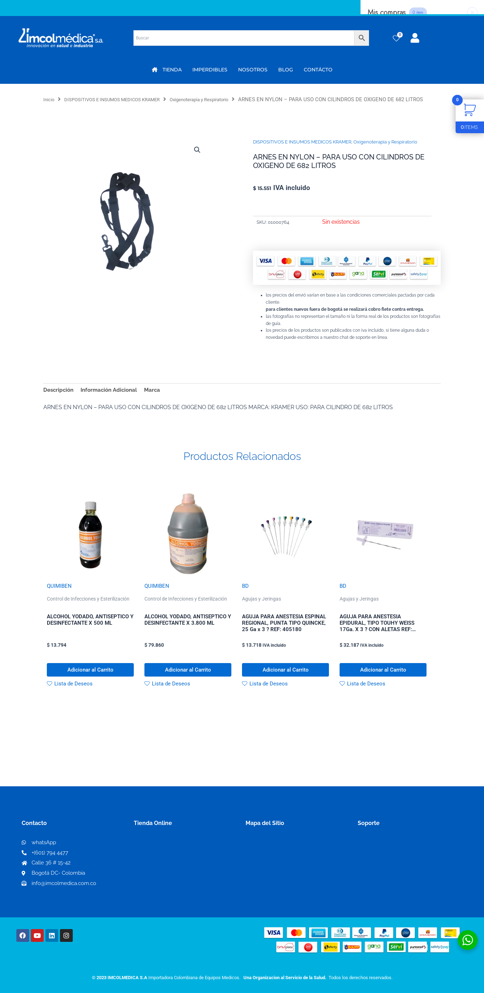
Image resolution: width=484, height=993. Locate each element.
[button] (196, 158)
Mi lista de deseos (160, 871)
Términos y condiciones (389, 859)
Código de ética (379, 871)
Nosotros (258, 859)
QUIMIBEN (60, 596)
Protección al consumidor (392, 893)
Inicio (49, 99)
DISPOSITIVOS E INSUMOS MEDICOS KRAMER (121, 99)
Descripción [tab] (59, 399)
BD (245, 596)
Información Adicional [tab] (113, 399)
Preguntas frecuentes (386, 882)
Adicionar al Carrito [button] (90, 683)
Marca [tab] (158, 399)
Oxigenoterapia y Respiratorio (222, 99)
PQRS (253, 870)
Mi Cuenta (150, 859)
